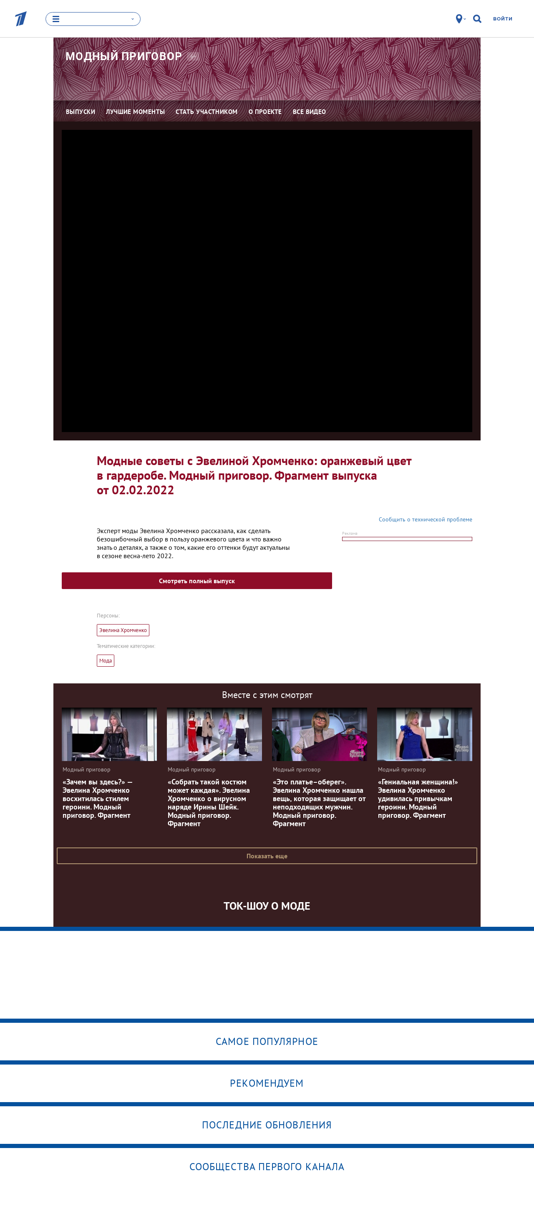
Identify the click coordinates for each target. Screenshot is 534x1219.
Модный (124, 56)
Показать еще (267, 856)
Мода (105, 660)
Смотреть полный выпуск (197, 581)
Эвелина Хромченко (123, 630)
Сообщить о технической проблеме (425, 519)
